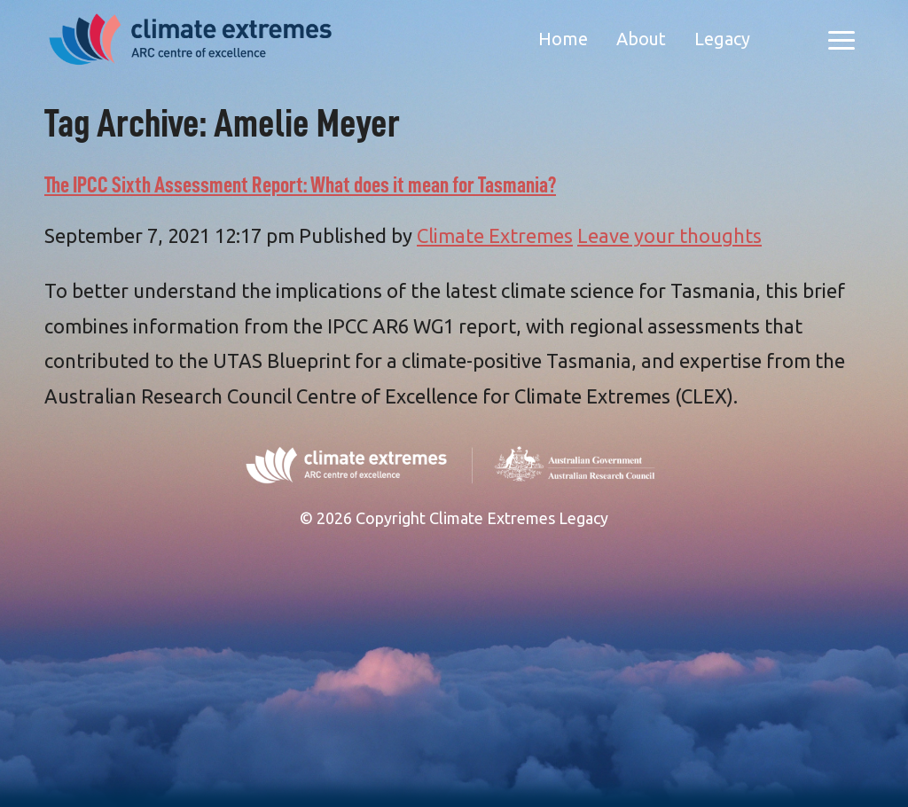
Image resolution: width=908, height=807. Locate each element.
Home (563, 38)
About (641, 38)
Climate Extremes (495, 235)
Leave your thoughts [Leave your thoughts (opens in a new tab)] (669, 235)
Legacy (722, 38)
